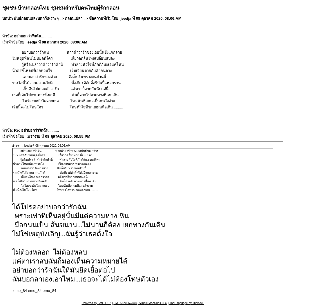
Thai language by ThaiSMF (186, 303)
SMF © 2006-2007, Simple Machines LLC (140, 303)
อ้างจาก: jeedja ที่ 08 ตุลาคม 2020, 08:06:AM (41, 145)
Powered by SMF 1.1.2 (96, 303)
